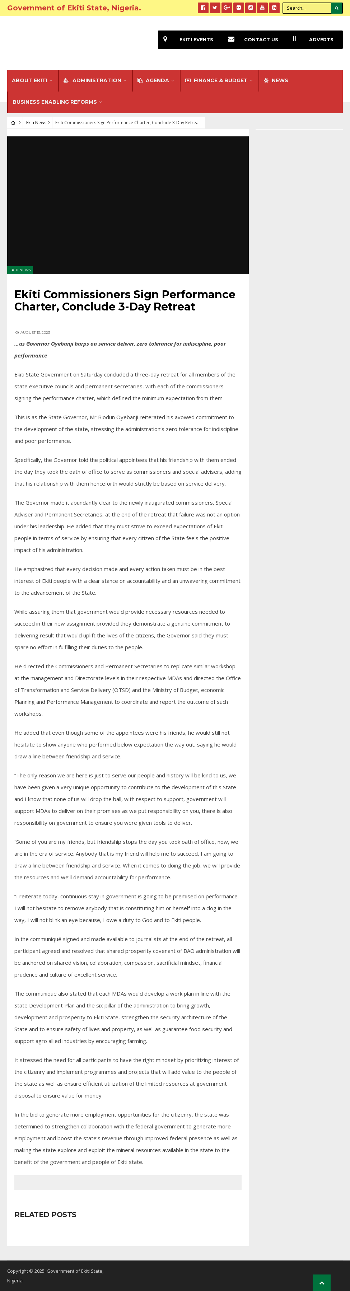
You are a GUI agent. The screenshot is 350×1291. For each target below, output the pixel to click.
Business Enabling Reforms (55, 102)
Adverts (310, 40)
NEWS (276, 80)
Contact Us (250, 40)
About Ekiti (29, 80)
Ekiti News (36, 123)
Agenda (153, 80)
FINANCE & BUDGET (216, 80)
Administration (92, 80)
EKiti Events (185, 40)
